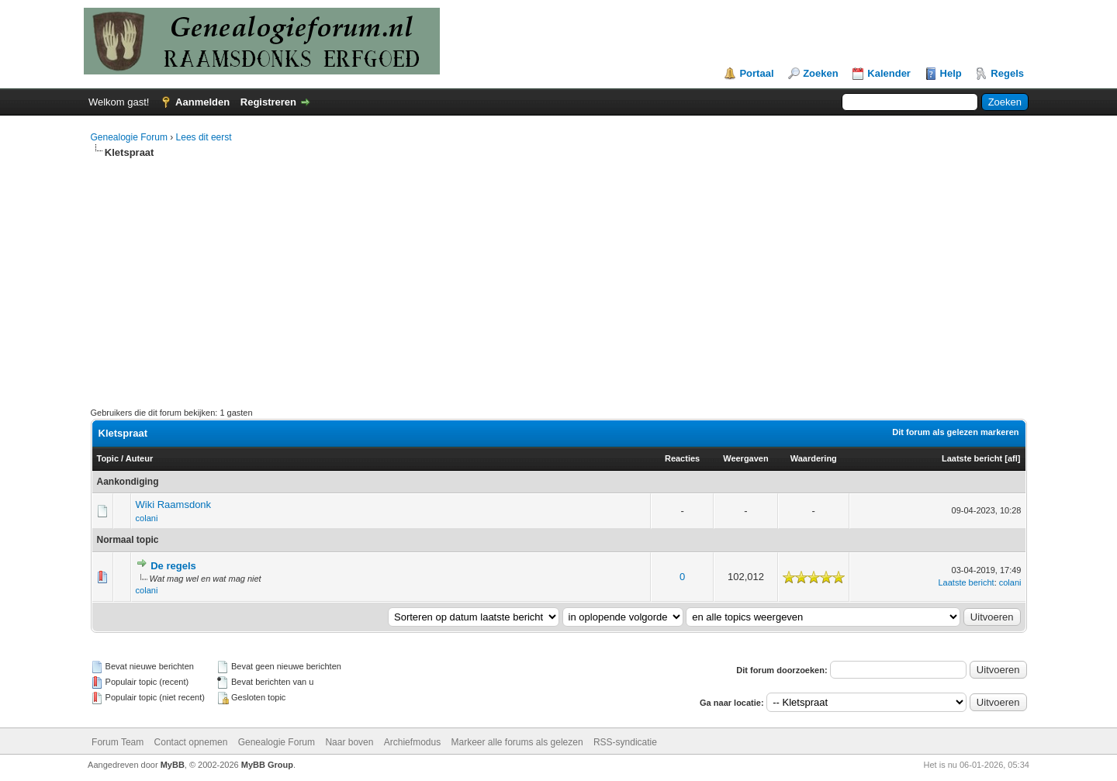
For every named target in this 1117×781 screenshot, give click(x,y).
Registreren (268, 102)
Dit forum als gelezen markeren (955, 432)
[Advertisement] (558, 276)
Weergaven (746, 458)
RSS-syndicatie (625, 742)
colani (147, 518)
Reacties (682, 458)
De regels (173, 566)
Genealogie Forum (129, 137)
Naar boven (349, 742)
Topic (108, 458)
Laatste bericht (972, 458)
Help (951, 73)
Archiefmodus (412, 742)
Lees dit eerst (204, 137)
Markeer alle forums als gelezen (517, 742)
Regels (1007, 73)
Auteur (139, 458)
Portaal (756, 73)
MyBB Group (267, 764)
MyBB (173, 764)
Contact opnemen (191, 742)
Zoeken (821, 73)
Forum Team (118, 742)
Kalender (889, 73)
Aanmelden (202, 102)
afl (1013, 458)
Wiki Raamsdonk (174, 504)
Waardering (813, 458)
